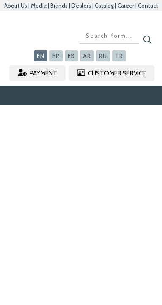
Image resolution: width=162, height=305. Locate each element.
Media (39, 5)
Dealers (81, 5)
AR (87, 56)
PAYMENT (37, 73)
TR (119, 56)
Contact (148, 5)
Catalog (104, 5)
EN (40, 56)
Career (126, 5)
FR (56, 56)
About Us (15, 5)
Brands (59, 5)
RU (103, 56)
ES (71, 56)
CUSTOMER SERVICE (111, 73)
